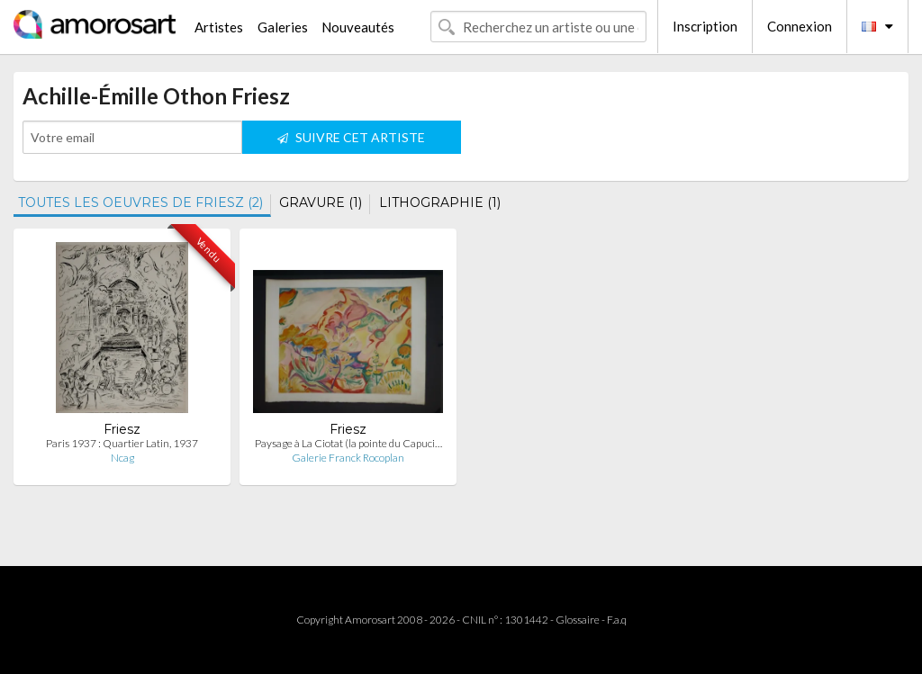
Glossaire (578, 619)
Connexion (799, 26)
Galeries (283, 27)
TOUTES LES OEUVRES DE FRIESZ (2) (140, 202)
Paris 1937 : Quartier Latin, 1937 (122, 443)
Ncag (122, 457)
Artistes (218, 27)
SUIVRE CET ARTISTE (351, 137)
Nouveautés (357, 27)
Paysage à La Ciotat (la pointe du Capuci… (348, 443)
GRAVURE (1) (320, 202)
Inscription (705, 26)
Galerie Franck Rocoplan (348, 457)
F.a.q (617, 619)
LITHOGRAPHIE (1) (440, 202)
